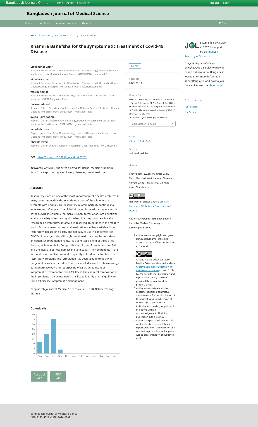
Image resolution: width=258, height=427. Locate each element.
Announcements (66, 23)
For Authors (191, 112)
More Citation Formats (144, 123)
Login (226, 2)
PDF (136, 66)
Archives (45, 23)
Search (224, 23)
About (70, 2)
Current (29, 23)
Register (214, 2)
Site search (83, 2)
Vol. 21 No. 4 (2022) (65, 35)
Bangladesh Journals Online (27, 2)
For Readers (191, 106)
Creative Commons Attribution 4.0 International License (150, 206)
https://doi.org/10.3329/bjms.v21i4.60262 (62, 157)
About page (216, 85)
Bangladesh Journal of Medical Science (68, 13)
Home (59, 2)
